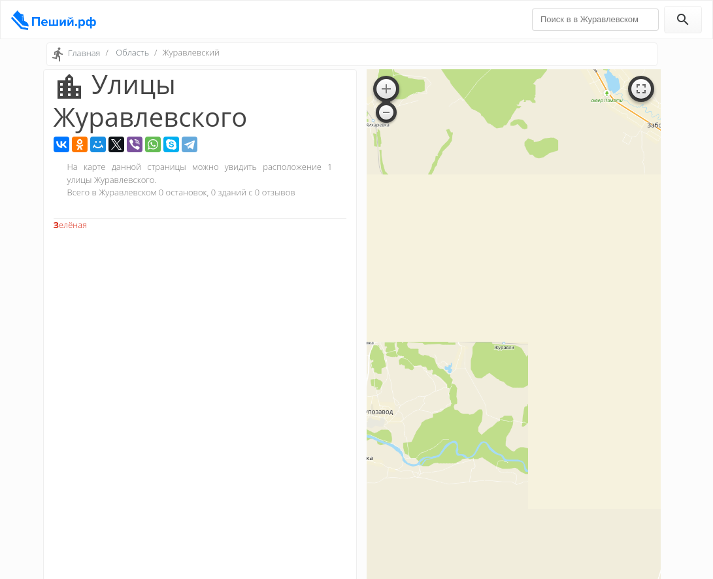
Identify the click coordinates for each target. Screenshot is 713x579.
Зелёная (71, 225)
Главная (84, 53)
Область (132, 52)
